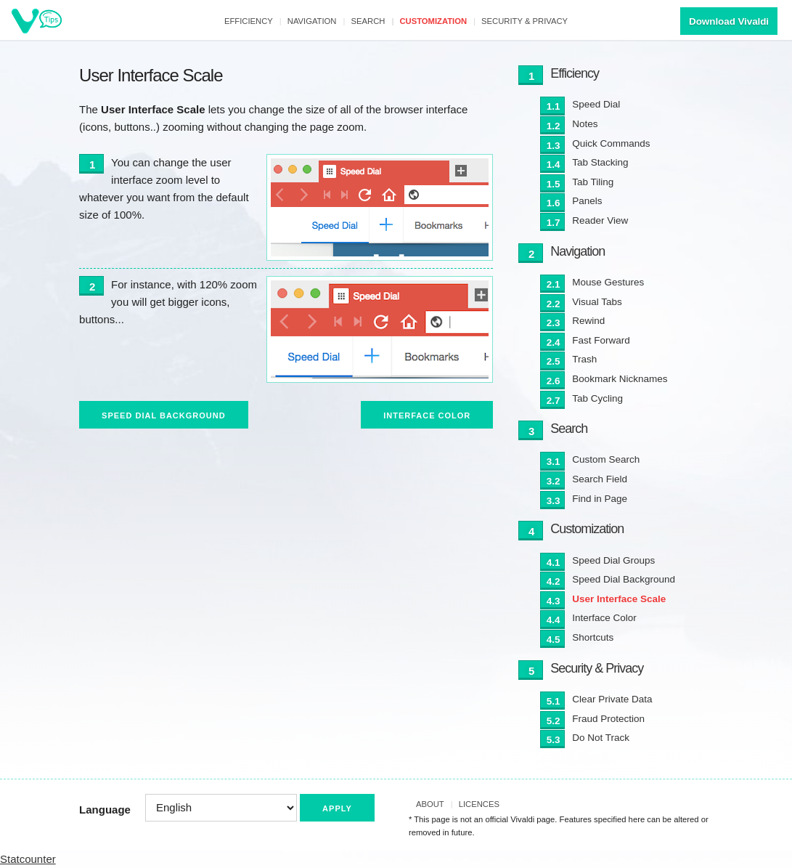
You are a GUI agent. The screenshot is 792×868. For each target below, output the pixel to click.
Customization (433, 21)
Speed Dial (596, 104)
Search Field (599, 479)
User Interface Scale (619, 598)
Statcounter (28, 859)
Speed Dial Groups (613, 560)
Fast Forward (601, 340)
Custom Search (606, 459)
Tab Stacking (600, 162)
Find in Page (599, 498)
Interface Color (426, 415)
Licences (479, 804)
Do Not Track (600, 737)
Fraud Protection (608, 718)
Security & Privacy (524, 21)
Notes (584, 123)
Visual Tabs (597, 301)
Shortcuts (592, 637)
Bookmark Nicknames (619, 378)
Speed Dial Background (164, 415)
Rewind (588, 320)
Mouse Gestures (608, 282)
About (430, 804)
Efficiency (248, 21)
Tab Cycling (597, 398)
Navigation (312, 21)
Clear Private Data (612, 699)
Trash (584, 359)
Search (368, 21)
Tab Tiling (592, 182)
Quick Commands (611, 143)
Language (105, 809)
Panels (587, 200)
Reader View (600, 220)
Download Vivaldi (729, 21)
